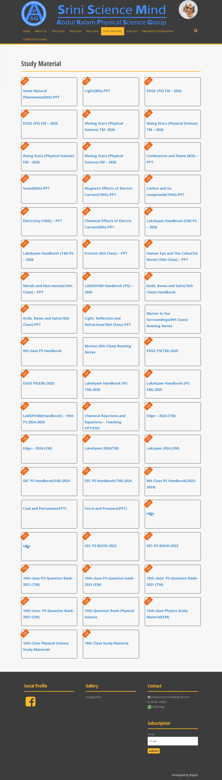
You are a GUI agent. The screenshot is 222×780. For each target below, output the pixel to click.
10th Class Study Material (106, 643)
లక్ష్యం (150, 513)
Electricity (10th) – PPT (42, 220)
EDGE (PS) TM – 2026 (164, 90)
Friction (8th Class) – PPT (106, 253)
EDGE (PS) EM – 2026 (40, 123)
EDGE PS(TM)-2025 (162, 350)
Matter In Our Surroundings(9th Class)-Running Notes (168, 319)
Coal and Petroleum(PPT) (44, 508)
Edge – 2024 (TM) (161, 415)
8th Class (92, 31)
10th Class (58, 31)
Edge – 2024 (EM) (37, 448)
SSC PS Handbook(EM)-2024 (46, 480)
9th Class (75, 31)
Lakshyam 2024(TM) (102, 448)
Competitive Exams (35, 39)
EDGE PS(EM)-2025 (38, 383)
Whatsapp (158, 707)
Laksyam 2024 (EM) (163, 448)
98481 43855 (159, 702)
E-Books (132, 31)
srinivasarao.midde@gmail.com (170, 697)
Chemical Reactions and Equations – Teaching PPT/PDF (105, 421)
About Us (41, 31)
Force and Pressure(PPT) (106, 508)
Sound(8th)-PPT (36, 188)
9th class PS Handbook (42, 350)
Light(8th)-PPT (97, 90)
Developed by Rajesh (185, 775)
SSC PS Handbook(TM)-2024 (108, 480)
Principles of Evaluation (157, 31)
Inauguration (93, 697)
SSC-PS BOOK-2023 (100, 545)
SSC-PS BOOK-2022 (162, 545)
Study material (112, 31)
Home (26, 31)
